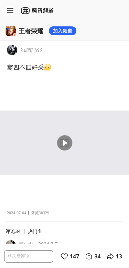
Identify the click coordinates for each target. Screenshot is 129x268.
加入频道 (62, 30)
